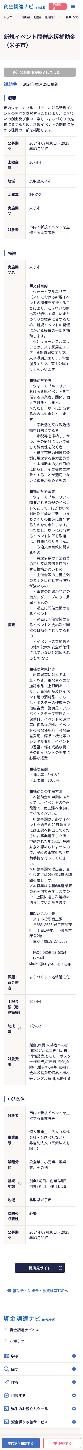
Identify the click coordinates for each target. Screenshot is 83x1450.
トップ (8, 17)
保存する (65, 1443)
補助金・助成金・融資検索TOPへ (40, 1290)
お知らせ (17, 1341)
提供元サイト (40, 1268)
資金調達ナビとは (24, 1329)
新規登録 (57, 6)
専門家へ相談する (21, 1443)
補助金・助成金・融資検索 (39, 17)
